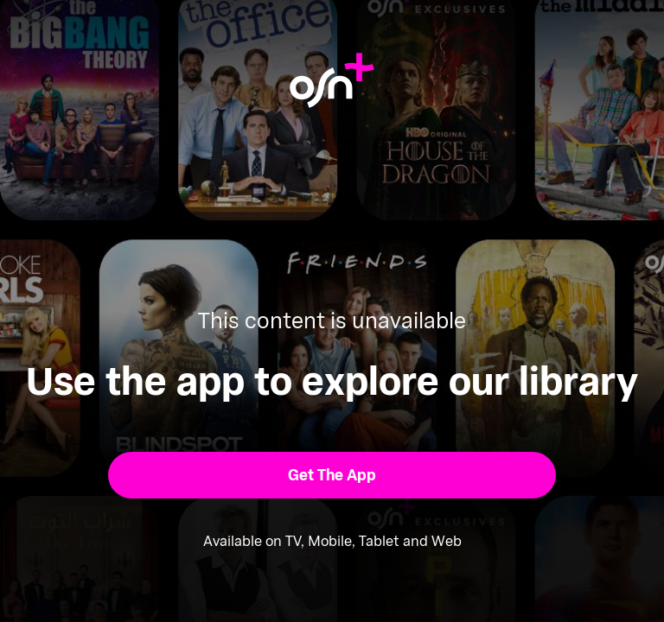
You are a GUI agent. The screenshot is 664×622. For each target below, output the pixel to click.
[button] (332, 475)
